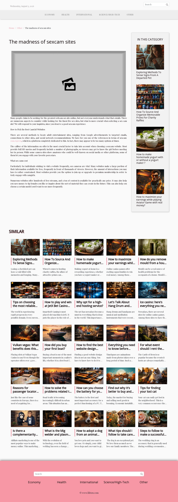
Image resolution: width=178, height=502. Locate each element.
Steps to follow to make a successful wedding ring (152, 434)
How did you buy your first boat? (56, 347)
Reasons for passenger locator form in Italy (24, 391)
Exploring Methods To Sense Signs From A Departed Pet (148, 75)
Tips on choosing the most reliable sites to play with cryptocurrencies (24, 307)
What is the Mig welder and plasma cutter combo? (57, 434)
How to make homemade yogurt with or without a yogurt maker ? (149, 159)
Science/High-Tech (109, 14)
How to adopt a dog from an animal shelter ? (89, 434)
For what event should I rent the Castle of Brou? (151, 348)
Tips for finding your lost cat (150, 390)
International (84, 14)
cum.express (16, 141)
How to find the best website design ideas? (89, 348)
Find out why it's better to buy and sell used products (120, 391)
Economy (50, 14)
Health (65, 14)
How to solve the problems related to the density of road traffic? (58, 393)
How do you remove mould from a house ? (153, 263)
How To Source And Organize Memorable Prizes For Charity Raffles (148, 116)
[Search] (156, 4)
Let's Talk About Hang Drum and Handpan (118, 306)
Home (11, 28)
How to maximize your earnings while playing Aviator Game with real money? (149, 201)
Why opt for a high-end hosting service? (89, 304)
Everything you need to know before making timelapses (121, 348)
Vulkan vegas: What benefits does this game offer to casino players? (26, 350)
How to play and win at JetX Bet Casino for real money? (58, 306)
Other (130, 14)
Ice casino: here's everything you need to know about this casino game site (153, 307)
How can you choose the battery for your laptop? (89, 391)
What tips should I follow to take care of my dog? (120, 434)
